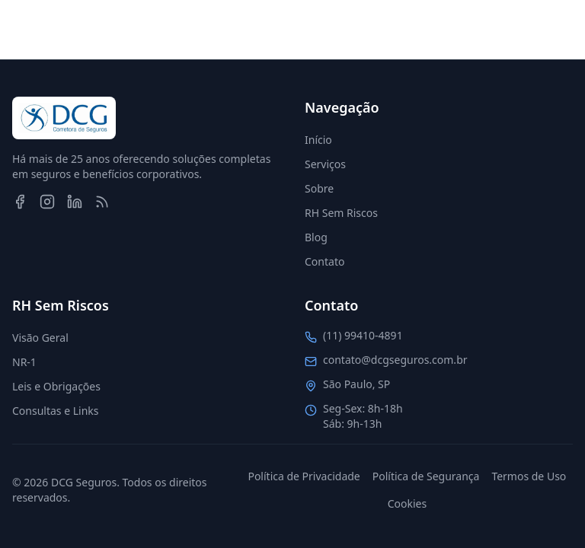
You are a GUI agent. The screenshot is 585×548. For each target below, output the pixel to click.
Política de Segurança (426, 476)
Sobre (319, 188)
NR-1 (24, 362)
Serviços (325, 164)
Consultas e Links (55, 410)
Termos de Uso (528, 476)
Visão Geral (40, 337)
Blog (316, 237)
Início (318, 139)
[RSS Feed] (102, 201)
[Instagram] (47, 201)
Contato (324, 261)
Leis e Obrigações (56, 386)
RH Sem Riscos (341, 213)
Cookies (407, 503)
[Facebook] (19, 201)
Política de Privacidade (304, 476)
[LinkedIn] (74, 201)
